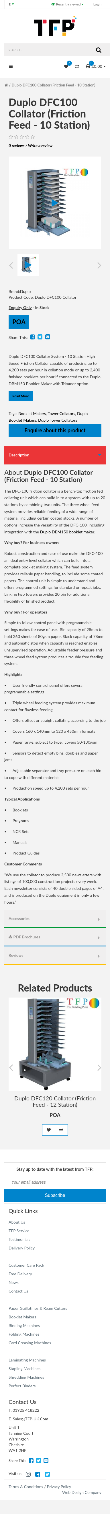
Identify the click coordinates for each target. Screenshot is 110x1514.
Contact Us (18, 1291)
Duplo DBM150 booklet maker (67, 531)
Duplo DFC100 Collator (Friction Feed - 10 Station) (53, 85)
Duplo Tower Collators (57, 420)
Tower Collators (61, 413)
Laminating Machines (27, 1359)
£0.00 (96, 65)
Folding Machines (24, 1334)
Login (97, 4)
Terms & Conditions (26, 1486)
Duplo (25, 291)
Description (19, 454)
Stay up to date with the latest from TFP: (55, 1169)
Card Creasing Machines (30, 1342)
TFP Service (19, 1230)
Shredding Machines (26, 1377)
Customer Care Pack (26, 1265)
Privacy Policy (59, 1486)
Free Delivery (20, 1273)
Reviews (16, 955)
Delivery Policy (22, 1247)
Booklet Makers (32, 413)
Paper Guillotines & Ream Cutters (38, 1308)
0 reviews (17, 145)
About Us (17, 1222)
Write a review (40, 145)
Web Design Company (81, 1492)
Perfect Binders (22, 1385)
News (14, 1282)
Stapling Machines (24, 1368)
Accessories (19, 918)
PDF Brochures (24, 936)
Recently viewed (66, 4)
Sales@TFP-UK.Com (30, 1418)
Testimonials (19, 1239)
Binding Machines (24, 1325)
